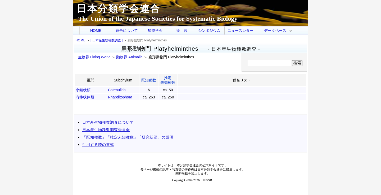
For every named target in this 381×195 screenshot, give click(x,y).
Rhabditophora (120, 97)
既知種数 (148, 80)
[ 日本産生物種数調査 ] (106, 40)
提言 (183, 30)
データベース (278, 30)
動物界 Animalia (129, 57)
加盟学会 (155, 30)
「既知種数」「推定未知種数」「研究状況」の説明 (128, 137)
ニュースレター (240, 30)
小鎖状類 (83, 90)
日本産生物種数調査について (108, 122)
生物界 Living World (94, 57)
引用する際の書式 (98, 144)
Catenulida (117, 90)
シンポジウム (209, 30)
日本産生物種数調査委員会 (106, 130)
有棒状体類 (85, 97)
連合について (127, 30)
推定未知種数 (167, 80)
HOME (95, 30)
